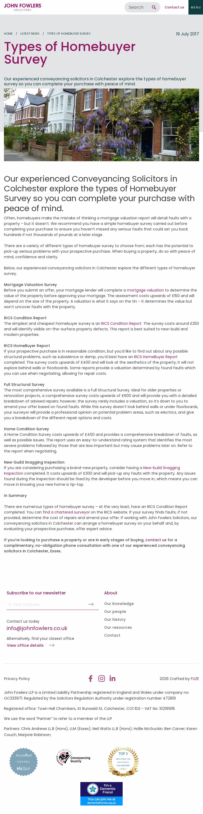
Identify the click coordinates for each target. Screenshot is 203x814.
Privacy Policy (17, 678)
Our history (115, 619)
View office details (25, 645)
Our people (115, 611)
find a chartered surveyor (66, 512)
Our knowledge (119, 603)
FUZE (195, 678)
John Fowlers (22, 7)
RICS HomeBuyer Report (156, 356)
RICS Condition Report (121, 323)
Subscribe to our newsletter (36, 592)
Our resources (118, 627)
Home (8, 33)
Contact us (174, 7)
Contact (112, 635)
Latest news (29, 33)
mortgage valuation (145, 290)
